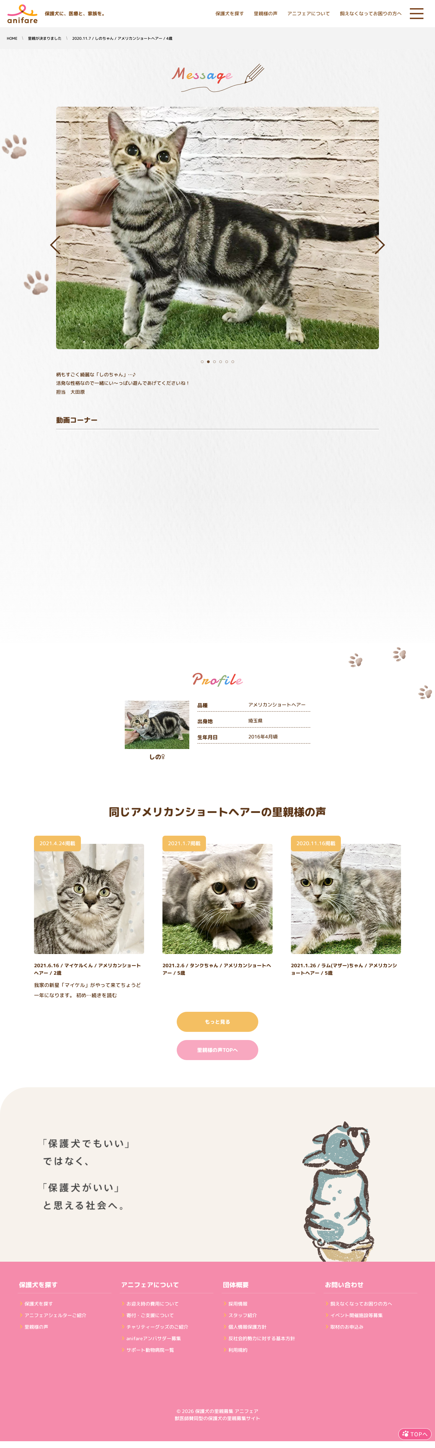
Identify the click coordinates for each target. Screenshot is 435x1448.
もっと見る (217, 1021)
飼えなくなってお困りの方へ (371, 14)
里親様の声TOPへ (217, 1050)
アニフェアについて (308, 14)
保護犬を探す (229, 14)
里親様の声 (266, 14)
